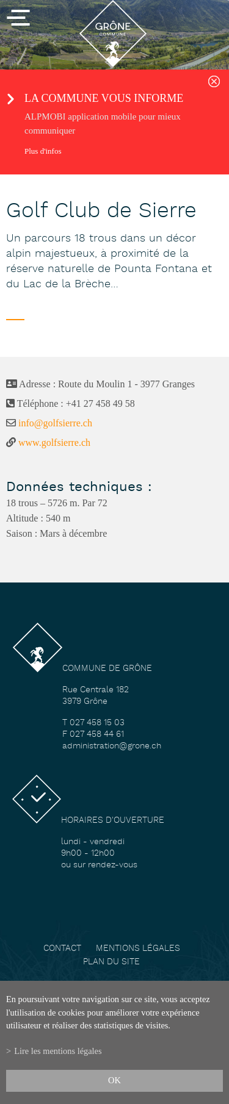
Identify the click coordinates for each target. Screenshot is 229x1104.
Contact (62, 949)
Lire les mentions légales (57, 1051)
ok (114, 1080)
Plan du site (111, 962)
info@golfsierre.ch (55, 423)
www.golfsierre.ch (54, 442)
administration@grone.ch (111, 746)
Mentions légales (138, 949)
